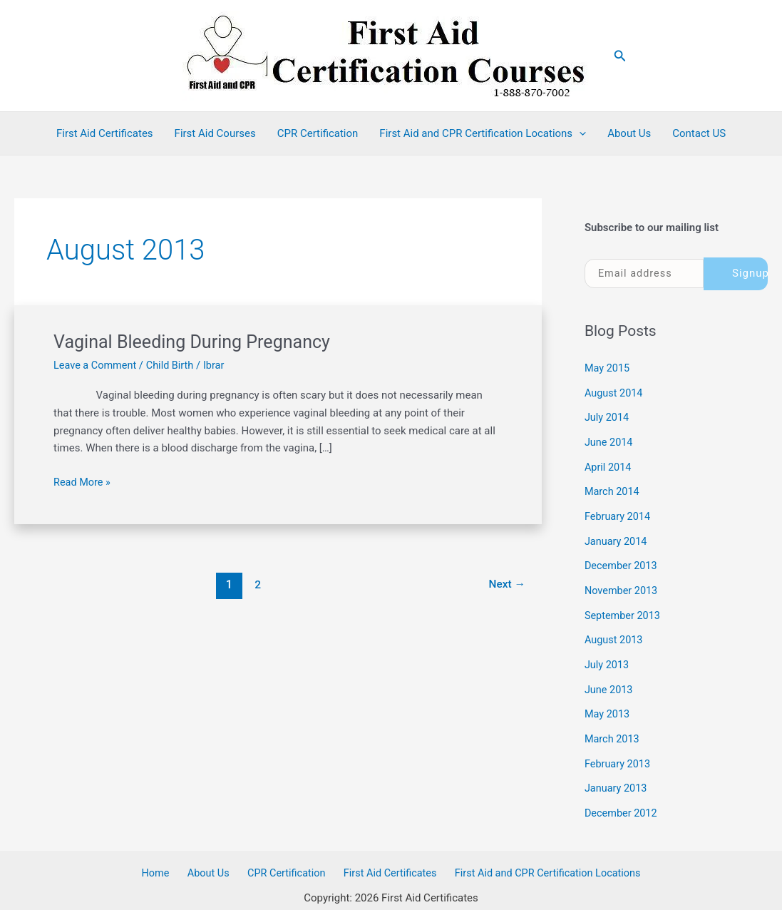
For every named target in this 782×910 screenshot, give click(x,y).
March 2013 (613, 728)
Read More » (83, 482)
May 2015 (608, 368)
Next (506, 584)
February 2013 (619, 753)
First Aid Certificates (104, 133)
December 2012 (622, 801)
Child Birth (173, 365)
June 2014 (609, 440)
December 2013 (622, 560)
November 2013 (622, 584)
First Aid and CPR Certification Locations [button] (482, 133)
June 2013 (609, 681)
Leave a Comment (96, 365)
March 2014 (613, 488)
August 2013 (615, 632)
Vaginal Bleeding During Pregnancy (197, 341)
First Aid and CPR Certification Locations (537, 861)
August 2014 (615, 392)
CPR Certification (318, 133)
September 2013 (624, 609)
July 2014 (608, 416)
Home (162, 861)
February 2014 (619, 512)
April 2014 (609, 464)
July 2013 (608, 656)
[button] (620, 56)
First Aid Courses (215, 133)
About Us (629, 133)
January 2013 (617, 777)
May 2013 (608, 705)
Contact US (699, 133)
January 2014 (617, 536)
